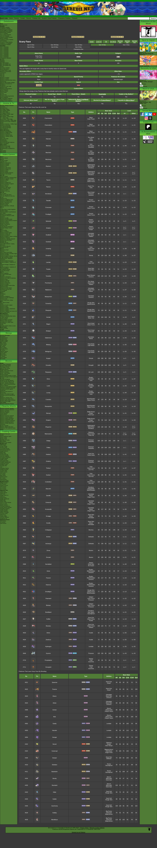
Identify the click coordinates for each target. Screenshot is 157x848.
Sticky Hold (108, 710)
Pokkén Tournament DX (6, 202)
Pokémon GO (3, 166)
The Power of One (4, 367)
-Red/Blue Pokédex (5, 27)
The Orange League (5, 110)
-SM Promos (3, 486)
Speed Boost (91, 304)
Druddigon (48, 591)
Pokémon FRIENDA (5, 330)
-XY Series (2, 474)
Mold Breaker (91, 398)
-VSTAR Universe (4, 517)
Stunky (54, 778)
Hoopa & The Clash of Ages (7, 394)
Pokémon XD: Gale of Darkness (8, 278)
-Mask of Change (4, 512)
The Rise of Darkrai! (5, 379)
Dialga (48, 440)
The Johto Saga (4, 111)
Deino (48, 632)
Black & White (3, 230)
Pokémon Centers (4, 79)
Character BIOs (4, 337)
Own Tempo (109, 745)
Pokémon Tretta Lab (5, 234)
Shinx (48, 379)
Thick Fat (91, 435)
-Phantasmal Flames (5, 449)
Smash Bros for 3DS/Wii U (6, 226)
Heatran (48, 454)
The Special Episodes (5, 126)
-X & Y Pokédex (4, 33)
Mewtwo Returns (4, 369)
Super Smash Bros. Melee (6, 300)
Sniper (91, 222)
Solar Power (91, 119)
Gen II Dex (78, 47)
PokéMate (2, 291)
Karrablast (48, 564)
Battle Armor (91, 411)
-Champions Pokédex (5, 44)
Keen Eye (91, 414)
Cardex (2, 66)
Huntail (48, 317)
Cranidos (48, 399)
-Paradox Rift (3, 465)
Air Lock (91, 372)
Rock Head (91, 166)
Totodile (48, 200)
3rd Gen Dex (134, 41)
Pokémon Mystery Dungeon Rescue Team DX (7, 184)
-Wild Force (3, 514)
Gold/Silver (3, 294)
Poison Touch (109, 711)
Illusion (91, 550)
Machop (48, 145)
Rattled (91, 236)
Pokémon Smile (4, 186)
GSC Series (3, 345)
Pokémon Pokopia (4, 164)
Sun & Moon (3, 193)
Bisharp (48, 605)
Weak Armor (109, 814)
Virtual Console (4, 318)
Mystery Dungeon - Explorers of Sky (8, 263)
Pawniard (48, 598)
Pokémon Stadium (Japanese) (7, 308)
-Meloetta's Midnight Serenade (7, 387)
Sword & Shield (4, 176)
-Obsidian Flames (4, 468)
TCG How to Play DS (5, 246)
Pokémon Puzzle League (6, 305)
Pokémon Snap (4, 306)
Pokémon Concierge (5, 146)
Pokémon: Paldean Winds (6, 136)
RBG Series (3, 342)
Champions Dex (78, 49)
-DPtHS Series (3, 476)
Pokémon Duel (3, 225)
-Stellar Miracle (3, 509)
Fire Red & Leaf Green (5, 274)
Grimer (54, 710)
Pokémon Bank (4, 210)
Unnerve (91, 195)
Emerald (2, 275)
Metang (48, 344)
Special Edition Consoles (6, 319)
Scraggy (48, 516)
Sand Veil (91, 263)
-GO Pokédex (3, 41)
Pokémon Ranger (4, 284)
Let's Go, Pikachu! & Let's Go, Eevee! (7, 196)
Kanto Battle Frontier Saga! (6, 114)
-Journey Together (4, 456)
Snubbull (48, 235)
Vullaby (54, 812)
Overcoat (91, 331)
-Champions (3, 72)
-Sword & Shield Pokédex (6, 37)
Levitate (91, 646)
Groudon (48, 365)
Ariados (48, 228)
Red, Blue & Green (4, 302)
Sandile (48, 495)
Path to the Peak (4, 138)
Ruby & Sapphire (4, 273)
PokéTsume (3, 152)
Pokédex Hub (36, 18)
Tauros (48, 180)
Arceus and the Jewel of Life (7, 381)
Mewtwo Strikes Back (5, 365)
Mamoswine (48, 434)
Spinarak (48, 221)
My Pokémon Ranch (5, 269)
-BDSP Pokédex (4, 38)
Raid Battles (3, 441)
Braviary (48, 626)
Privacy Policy (84, 828)
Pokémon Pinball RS (5, 283)
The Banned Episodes (5, 127)
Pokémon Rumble (4, 254)
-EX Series (2, 478)
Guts (91, 139)
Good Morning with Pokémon (7, 142)
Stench (109, 708)
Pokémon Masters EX (5, 169)
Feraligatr (48, 214)
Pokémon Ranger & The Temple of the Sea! (8, 377)
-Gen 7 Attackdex (4, 54)
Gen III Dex (54, 47)
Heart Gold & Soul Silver (6, 252)
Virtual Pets (3, 323)
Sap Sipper (91, 612)
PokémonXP (3, 81)
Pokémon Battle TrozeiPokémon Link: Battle (8, 212)
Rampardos (48, 406)
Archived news (3, 25)
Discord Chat (3, 94)
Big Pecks (109, 811)
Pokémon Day (3, 87)
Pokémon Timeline (4, 77)
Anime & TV (8, 103)
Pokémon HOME (4, 180)
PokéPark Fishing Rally (6, 289)
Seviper (54, 758)
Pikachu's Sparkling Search (6, 422)
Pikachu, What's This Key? (6, 426)
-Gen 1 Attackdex (4, 47)
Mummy (91, 530)
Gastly (54, 723)
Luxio (48, 386)
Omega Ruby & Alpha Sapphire (7, 209)
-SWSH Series (3, 472)
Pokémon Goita (4, 328)
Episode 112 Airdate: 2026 (145, 102)
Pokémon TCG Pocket (5, 174)
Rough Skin (91, 302)
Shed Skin (91, 268)
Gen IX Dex (30, 45)
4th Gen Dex (127, 41)
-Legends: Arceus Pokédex (6, 39)
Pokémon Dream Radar (6, 232)
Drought (91, 365)
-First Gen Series (4, 480)
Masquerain (48, 296)
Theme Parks (3, 92)
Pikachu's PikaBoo (4, 412)
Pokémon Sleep (4, 171)
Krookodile (48, 509)
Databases (9, 21)
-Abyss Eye (3, 491)
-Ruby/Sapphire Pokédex (6, 30)
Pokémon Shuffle (4, 218)
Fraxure (48, 578)
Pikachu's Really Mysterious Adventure (7, 424)
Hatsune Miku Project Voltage (7, 82)
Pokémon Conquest (5, 237)
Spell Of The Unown (5, 368)
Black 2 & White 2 (4, 231)
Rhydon (48, 173)
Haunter (54, 730)
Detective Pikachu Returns (6, 172)
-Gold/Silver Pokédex (5, 28)
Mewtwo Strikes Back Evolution (7, 400)
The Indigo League (4, 109)
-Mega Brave (3, 497)
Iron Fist (91, 469)
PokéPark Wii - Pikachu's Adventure (6, 259)
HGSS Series (3, 352)
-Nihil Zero (2, 494)
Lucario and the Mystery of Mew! (8, 375)
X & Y (1, 208)
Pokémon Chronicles (5, 125)
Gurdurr (48, 475)
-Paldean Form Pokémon (6, 101)
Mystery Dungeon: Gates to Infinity (8, 236)
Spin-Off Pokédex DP (5, 64)
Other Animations (4, 143)
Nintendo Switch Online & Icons (8, 325)
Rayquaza (48, 372)
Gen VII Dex (78, 45)
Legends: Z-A (3, 161)
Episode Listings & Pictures (6, 105)
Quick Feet (91, 241)
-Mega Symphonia (4, 498)
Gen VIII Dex (55, 45)
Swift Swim (91, 316)
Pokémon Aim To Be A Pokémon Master (8, 122)
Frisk (91, 660)
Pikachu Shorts (9, 406)
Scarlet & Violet (4, 160)
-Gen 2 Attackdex (4, 48)
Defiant (91, 597)
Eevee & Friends (4, 425)
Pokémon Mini (3, 299)
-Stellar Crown (3, 459)
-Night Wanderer (4, 511)
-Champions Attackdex (5, 58)
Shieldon (54, 764)
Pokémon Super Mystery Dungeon (8, 220)
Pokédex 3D (3, 241)
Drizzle (91, 358)
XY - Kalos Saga (4, 117)
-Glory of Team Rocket (5, 502)
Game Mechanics (4, 69)
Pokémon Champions (5, 163)
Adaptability (91, 488)
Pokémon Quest (4, 204)
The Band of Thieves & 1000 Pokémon (7, 216)
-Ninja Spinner (3, 492)
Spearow (54, 682)
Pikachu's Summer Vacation (7, 408)
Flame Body (91, 455)
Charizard (48, 132)
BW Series (2, 353)
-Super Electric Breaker (6, 507)
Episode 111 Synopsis (146, 82)
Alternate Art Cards (4, 440)
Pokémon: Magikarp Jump (6, 199)
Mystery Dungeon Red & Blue (7, 285)
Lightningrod (91, 165)
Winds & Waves (4, 158)
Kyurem (48, 653)
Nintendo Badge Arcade (6, 227)
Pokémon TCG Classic (5, 442)
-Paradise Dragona (4, 508)
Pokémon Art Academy (5, 214)
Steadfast (91, 147)
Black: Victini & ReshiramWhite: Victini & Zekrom (8, 385)
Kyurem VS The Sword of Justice (8, 386)
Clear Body (91, 344)
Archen (48, 536)
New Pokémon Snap (5, 188)
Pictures (143, 86)
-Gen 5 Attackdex (4, 52)
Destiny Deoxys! (4, 374)
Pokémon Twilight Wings (6, 132)
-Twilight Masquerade (5, 462)
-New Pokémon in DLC (5, 99)
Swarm (91, 219)
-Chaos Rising (3, 446)
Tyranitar (48, 276)
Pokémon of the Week (5, 71)
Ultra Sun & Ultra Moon (6, 194)
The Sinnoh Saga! (4, 115)
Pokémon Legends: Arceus (6, 178)
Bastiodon (55, 771)
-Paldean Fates (4, 464)
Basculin (48, 488)
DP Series (2, 350)
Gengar (54, 737)
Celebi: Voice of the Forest (6, 370)
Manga (9, 333)
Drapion (48, 420)
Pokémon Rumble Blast (6, 240)
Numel (55, 744)
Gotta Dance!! (3, 414)
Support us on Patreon (78, 832)
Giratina (48, 461)
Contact (22, 18)
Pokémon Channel (4, 280)
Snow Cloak (91, 434)
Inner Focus (91, 598)
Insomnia (91, 221)
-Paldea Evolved (4, 469)
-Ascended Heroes (4, 448)
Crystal (2, 295)
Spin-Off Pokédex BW (5, 65)
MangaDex (3, 336)
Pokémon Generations (5, 131)
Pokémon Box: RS (4, 281)
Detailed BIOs (3, 339)
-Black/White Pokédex (5, 32)
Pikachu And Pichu (4, 411)
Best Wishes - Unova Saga (6, 116)
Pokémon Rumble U (5, 235)
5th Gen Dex (120, 41)
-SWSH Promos (4, 485)
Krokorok (48, 502)
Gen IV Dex (30, 47)
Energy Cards (3, 438)
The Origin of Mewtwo (5, 364)
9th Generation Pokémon (6, 98)
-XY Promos (3, 487)
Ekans (54, 696)
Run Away (91, 137)
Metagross (48, 351)
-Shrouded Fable (4, 460)
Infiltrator (108, 758)
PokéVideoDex (3, 141)
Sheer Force (91, 181)
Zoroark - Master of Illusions (7, 383)
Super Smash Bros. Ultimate (7, 205)
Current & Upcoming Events (7, 96)
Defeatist (91, 536)
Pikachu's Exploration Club (6, 419)
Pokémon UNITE (4, 170)
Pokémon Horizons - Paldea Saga (8, 124)
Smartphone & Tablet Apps (6, 322)
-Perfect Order (3, 447)
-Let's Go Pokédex (4, 36)
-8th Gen (2, 75)
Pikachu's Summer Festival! (7, 415)
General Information (5, 335)
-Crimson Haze (3, 513)
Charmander (48, 118)
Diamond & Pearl (4, 250)
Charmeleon (48, 125)
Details (92, 41)
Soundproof (91, 613)
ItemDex (2, 59)
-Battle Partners (4, 505)
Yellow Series (3, 344)
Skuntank (54, 785)
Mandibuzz (54, 819)
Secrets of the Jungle (5, 401)
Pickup (91, 658)
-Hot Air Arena (3, 503)
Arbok (54, 703)
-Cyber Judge (3, 516)
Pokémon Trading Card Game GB (8, 311)
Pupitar (48, 269)
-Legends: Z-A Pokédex (6, 43)
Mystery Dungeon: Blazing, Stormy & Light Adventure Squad (8, 256)
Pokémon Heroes (4, 372)
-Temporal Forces (4, 463)
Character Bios (3, 108)
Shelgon (48, 331)
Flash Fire (91, 186)
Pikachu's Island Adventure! (7, 418)
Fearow (54, 689)
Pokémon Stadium (4, 310)
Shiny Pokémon (4, 128)
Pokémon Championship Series (8, 80)
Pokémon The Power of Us (6, 398)
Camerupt (55, 751)
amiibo (1, 324)
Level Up (98, 41)
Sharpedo (48, 310)
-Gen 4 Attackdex (4, 50)
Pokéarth (74, 18)
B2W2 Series (3, 355)
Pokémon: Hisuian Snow (6, 135)
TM (106, 41)
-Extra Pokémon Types (5, 436)
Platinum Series (4, 351)
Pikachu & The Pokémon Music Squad (7, 428)
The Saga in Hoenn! (5, 113)
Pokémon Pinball (4, 307)
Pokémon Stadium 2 (5, 296)
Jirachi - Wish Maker (5, 373)
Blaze (91, 117)
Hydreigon (48, 646)
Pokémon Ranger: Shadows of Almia (7, 265)
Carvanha (48, 303)
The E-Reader (3, 290)
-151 (1, 467)
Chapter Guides (4, 340)
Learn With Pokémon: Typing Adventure (7, 244)
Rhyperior (48, 427)
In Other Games (4, 317)
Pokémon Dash (4, 279)
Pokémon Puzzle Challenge (7, 297)
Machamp (48, 159)
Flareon (48, 187)
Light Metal (91, 345)
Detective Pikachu (4, 203)
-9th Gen (2, 74)
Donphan (48, 255)
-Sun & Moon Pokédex (5, 34)
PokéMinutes (3, 140)
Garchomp (54, 806)
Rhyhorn (48, 166)
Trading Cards (8, 431)
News (1, 23)
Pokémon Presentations (6, 88)
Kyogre (48, 358)
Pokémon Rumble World (6, 219)
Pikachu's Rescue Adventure (7, 409)
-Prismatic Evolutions (5, 457)
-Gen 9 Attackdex (4, 56)
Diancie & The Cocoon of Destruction (6, 392)
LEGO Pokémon (4, 90)
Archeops (48, 543)
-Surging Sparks (4, 458)
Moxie (91, 291)
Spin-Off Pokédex (4, 63)
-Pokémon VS (3, 518)
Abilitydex (2, 61)
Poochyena (48, 283)
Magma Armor (109, 749)
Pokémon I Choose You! (6, 397)
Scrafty (48, 523)
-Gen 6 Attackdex (4, 53)
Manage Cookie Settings (97, 828)
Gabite (55, 799)
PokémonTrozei (4, 286)
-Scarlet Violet (3, 470)
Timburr (48, 468)
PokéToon (2, 137)
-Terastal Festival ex (5, 506)
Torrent (91, 200)
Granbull (48, 241)
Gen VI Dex (102, 45)
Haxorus (48, 584)
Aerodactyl (48, 193)
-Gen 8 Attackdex (4, 55)
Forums (16, 18)
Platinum (2, 251)
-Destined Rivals (4, 454)
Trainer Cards (3, 437)
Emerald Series (4, 349)
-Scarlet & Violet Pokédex (6, 42)
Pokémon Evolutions (5, 133)
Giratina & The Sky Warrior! (7, 380)
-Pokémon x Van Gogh (5, 86)
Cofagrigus (48, 530)
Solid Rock (91, 427)
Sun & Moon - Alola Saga (6, 119)
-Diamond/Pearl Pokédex (6, 31)
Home (11, 18)
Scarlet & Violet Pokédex (49, 18)
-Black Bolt (2, 452)
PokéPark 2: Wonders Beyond (7, 239)
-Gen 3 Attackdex (4, 49)
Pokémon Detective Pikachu (7, 403)
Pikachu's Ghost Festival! (6, 417)
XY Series (2, 356)
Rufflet (48, 619)
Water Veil (91, 318)
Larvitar (48, 262)
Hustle (91, 140)
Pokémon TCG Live (5, 191)
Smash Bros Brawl (4, 270)
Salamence (48, 337)
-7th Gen (2, 76)
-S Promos (2, 522)
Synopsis (143, 105)
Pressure (91, 193)
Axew (48, 571)
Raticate (48, 139)
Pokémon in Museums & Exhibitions (6, 84)
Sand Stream (91, 275)
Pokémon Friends (4, 165)
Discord (28, 18)
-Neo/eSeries (3, 479)
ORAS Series (3, 357)
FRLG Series (3, 347)
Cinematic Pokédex (5, 67)
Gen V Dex (126, 45)
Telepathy (91, 441)
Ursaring (48, 248)
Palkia (48, 447)
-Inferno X (2, 496)
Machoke (48, 152)
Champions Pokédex (64, 18)
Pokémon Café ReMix (5, 167)
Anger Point (90, 180)
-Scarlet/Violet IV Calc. (5, 70)
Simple (109, 744)
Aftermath (109, 778)
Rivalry (91, 377)
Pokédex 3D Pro (4, 242)
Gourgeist (48, 667)
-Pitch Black (3, 445)
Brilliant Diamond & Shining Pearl (8, 177)
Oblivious (91, 432)
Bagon (48, 324)
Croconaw (48, 207)
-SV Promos (3, 484)
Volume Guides (4, 341)
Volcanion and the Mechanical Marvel (7, 396)
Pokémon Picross (4, 221)
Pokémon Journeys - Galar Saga (8, 120)
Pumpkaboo (48, 660)
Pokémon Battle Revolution (6, 261)
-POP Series (3, 489)
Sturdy (91, 255)
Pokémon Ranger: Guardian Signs (8, 253)
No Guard (91, 145)
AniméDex (2, 106)
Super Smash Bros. (5, 312)
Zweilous (48, 639)
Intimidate (91, 178)
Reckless (91, 167)
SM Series (2, 358)
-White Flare (3, 453)
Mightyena (48, 289)
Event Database (4, 97)
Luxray (48, 392)
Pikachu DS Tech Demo (6, 288)
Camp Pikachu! (4, 413)
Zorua (48, 550)
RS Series (2, 346)
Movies (8, 361)
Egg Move (113, 41)
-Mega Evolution (4, 451)
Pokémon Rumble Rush (6, 201)
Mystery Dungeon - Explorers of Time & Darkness (8, 267)
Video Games (8, 154)
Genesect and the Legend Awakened (6, 389)
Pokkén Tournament (5, 224)
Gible (54, 792)
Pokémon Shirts (4, 91)
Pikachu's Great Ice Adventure (7, 420)
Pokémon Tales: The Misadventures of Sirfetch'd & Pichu (7, 148)
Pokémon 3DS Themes (6, 321)
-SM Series (3, 473)
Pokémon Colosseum (5, 276)
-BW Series (3, 475)
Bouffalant (48, 612)
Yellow (1, 303)
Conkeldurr (48, 482)
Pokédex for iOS (4, 247)
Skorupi (48, 413)
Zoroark (48, 557)
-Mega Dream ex (4, 495)
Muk (54, 716)
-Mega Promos (3, 483)
